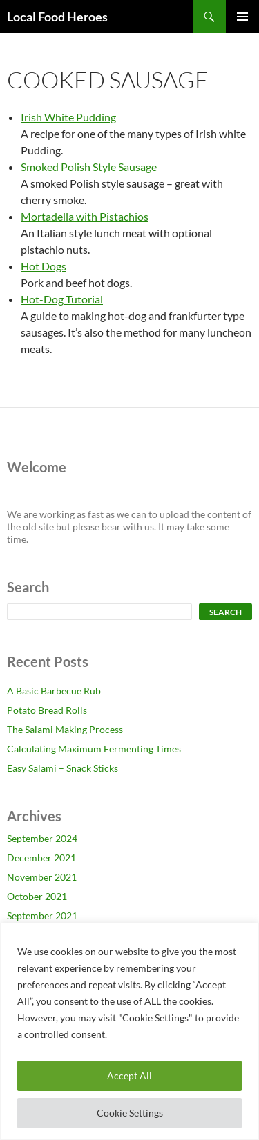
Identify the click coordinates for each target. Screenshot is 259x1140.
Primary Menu (242, 16)
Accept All (129, 1075)
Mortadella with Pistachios (84, 216)
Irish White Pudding (68, 116)
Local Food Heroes (57, 16)
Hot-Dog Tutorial (62, 299)
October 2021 (37, 896)
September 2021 (42, 915)
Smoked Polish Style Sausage (89, 166)
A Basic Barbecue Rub (54, 691)
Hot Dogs (43, 265)
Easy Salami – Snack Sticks (62, 768)
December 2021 (41, 857)
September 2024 (42, 838)
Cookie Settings (130, 1113)
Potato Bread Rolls (47, 710)
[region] (129, 1031)
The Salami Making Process (65, 729)
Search (225, 612)
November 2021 (42, 877)
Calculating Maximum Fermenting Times (94, 748)
